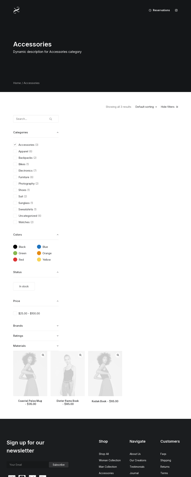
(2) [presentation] (34, 157)
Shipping (165, 402)
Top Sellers (106, 440)
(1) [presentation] (27, 164)
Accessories (106, 415)
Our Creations (138, 402)
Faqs (163, 395)
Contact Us (136, 427)
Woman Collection (110, 402)
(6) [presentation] (30, 151)
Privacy (164, 421)
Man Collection (108, 408)
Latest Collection (109, 427)
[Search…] (36, 119)
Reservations (161, 10)
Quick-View (100, 119)
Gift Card (104, 434)
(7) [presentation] (34, 170)
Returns (165, 408)
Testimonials (137, 408)
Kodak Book (161, 164)
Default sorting (144, 106)
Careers (134, 421)
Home (17, 83)
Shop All (104, 395)
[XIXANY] (16, 10)
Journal (134, 415)
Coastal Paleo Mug (88, 165)
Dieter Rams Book (125, 165)
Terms (164, 415)
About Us (135, 395)
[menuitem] (158, 10)
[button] (176, 10)
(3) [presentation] (36, 144)
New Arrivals (106, 421)
